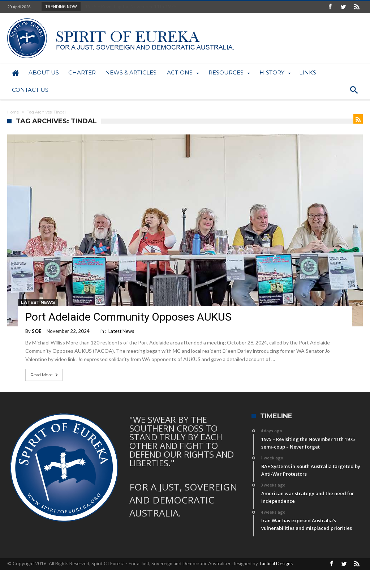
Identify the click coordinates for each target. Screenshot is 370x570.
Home (13, 112)
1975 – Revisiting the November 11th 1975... (131, 6)
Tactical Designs (276, 563)
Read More (44, 375)
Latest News (38, 302)
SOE (36, 331)
